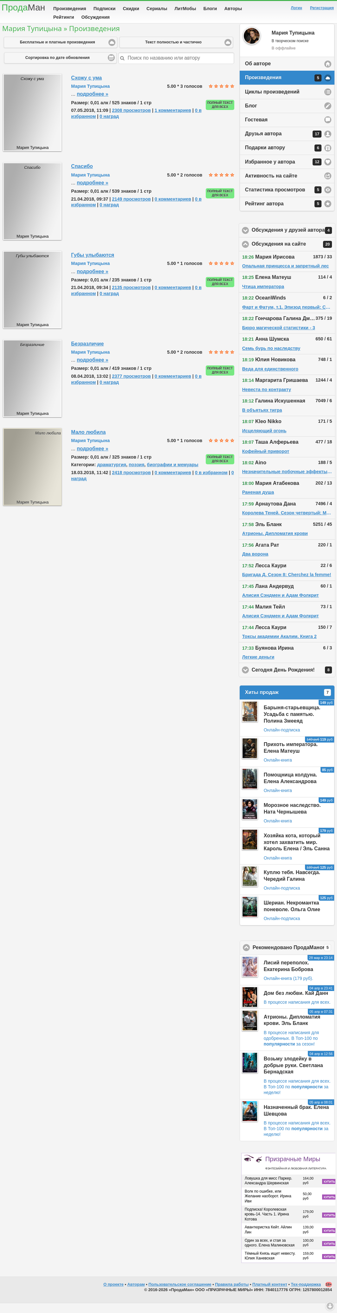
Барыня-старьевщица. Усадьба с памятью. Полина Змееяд (292, 724)
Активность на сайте (271, 185)
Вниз (330, 1306)
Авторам (136, 1294)
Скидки (131, 8)
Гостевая (256, 129)
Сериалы (156, 8)
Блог (251, 115)
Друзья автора (283, 143)
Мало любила (88, 442)
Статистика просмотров (283, 199)
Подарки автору (283, 157)
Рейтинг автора (283, 213)
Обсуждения (95, 17)
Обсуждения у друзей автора (293, 240)
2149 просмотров (131, 208)
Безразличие (87, 353)
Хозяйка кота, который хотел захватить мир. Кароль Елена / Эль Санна (297, 852)
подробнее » (92, 103)
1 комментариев (173, 120)
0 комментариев (173, 208)
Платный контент (269, 1294)
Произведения (69, 8)
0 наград (109, 126)
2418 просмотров (131, 482)
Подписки (105, 8)
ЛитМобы (185, 8)
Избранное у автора (283, 171)
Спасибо (82, 176)
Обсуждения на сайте (293, 254)
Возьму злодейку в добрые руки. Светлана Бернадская (293, 1075)
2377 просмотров (131, 386)
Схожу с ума (86, 87)
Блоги (210, 8)
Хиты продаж (288, 702)
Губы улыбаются (92, 264)
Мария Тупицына (90, 96)
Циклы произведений (272, 101)
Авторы (233, 8)
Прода (23, 7)
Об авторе (258, 73)
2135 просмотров (131, 297)
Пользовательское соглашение (179, 1294)
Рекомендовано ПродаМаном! (293, 957)
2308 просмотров (131, 120)
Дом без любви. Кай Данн (296, 1003)
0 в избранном (211, 482)
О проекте (113, 1294)
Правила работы (232, 1294)
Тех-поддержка (306, 1294)
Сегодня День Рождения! (293, 679)
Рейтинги (63, 17)
